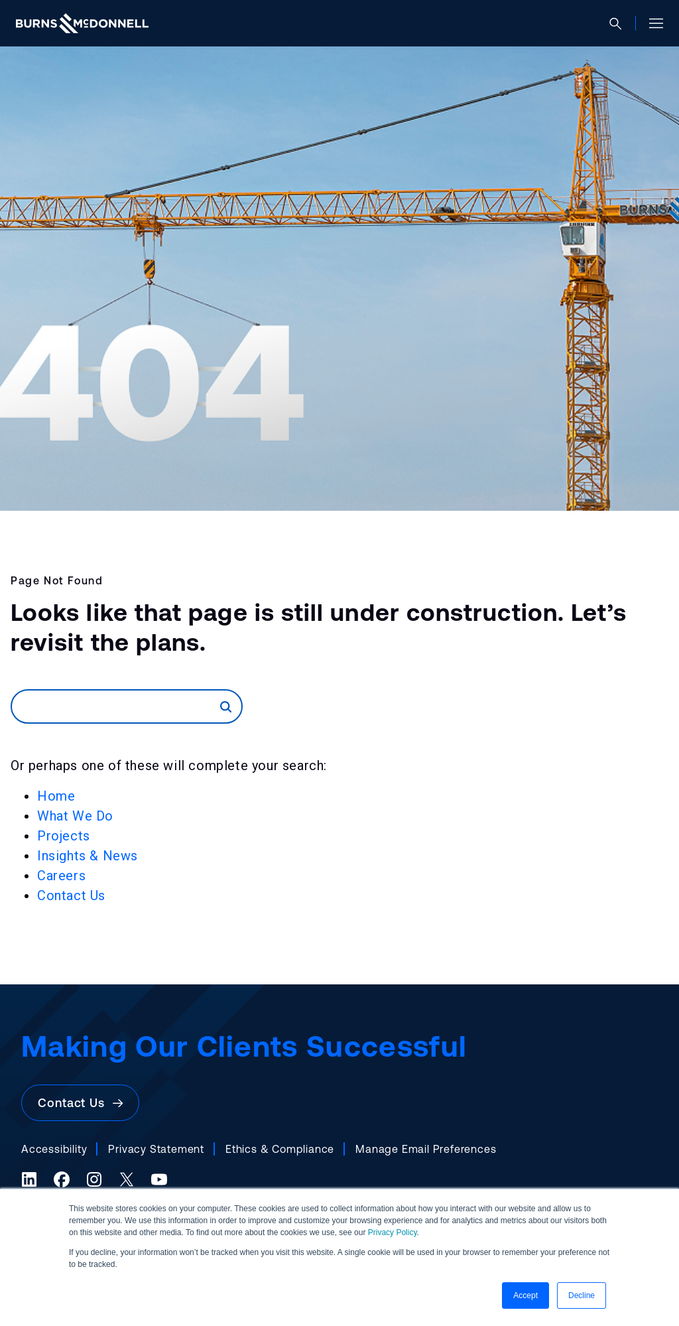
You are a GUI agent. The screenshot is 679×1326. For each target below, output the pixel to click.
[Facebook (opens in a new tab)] (62, 1179)
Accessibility (54, 1149)
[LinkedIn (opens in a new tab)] (29, 1179)
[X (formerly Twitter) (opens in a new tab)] (127, 1179)
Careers (61, 876)
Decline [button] (581, 1295)
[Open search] (621, 23)
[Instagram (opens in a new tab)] (94, 1179)
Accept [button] (525, 1295)
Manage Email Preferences (425, 1149)
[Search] (116, 706)
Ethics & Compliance (279, 1149)
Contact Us (71, 895)
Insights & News (87, 856)
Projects (63, 836)
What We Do (75, 816)
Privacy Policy (392, 1232)
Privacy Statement (156, 1149)
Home (56, 796)
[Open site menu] (651, 23)
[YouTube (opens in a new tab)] (159, 1179)
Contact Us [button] (80, 1103)
